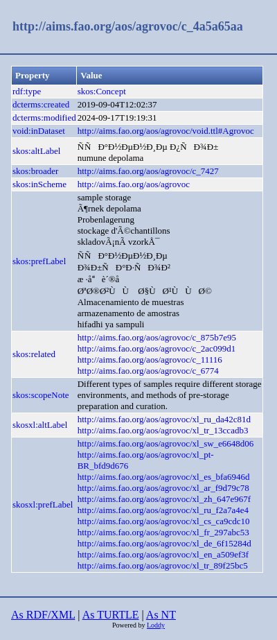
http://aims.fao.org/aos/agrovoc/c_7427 (148, 171)
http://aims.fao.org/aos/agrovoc (134, 184)
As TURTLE (110, 615)
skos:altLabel (36, 151)
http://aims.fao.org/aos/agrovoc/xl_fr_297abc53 (163, 532)
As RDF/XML (43, 615)
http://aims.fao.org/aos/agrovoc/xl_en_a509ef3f (163, 554)
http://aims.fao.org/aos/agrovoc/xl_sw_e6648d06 (166, 443)
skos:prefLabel (39, 261)
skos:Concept (102, 91)
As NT (161, 615)
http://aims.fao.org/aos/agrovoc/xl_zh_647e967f (164, 499)
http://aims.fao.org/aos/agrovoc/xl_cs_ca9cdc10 (164, 521)
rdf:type (26, 91)
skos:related (33, 354)
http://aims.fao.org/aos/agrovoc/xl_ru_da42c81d (164, 419)
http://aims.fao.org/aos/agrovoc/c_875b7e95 (157, 337)
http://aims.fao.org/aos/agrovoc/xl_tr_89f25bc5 (163, 565)
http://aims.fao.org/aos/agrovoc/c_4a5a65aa (127, 26)
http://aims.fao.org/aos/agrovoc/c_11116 (150, 359)
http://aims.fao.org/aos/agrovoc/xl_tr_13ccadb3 (163, 430)
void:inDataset (38, 131)
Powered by (129, 625)
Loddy (156, 625)
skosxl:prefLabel (42, 504)
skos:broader (35, 171)
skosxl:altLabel (39, 425)
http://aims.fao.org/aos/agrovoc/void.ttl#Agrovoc (166, 131)
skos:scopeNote (40, 395)
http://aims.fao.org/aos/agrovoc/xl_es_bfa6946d (164, 477)
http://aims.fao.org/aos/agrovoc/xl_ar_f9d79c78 (163, 488)
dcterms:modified (44, 117)
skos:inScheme (39, 184)
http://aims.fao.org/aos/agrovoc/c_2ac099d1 (157, 348)
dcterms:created (40, 104)
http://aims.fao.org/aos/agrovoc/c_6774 (148, 370)
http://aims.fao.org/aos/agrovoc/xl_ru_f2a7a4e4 (163, 510)
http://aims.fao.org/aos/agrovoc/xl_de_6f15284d (164, 543)
